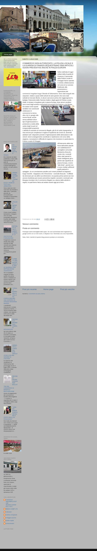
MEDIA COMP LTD (12, 509)
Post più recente (29, 289)
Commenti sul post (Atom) (37, 293)
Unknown (9, 512)
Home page (8, 54)
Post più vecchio (67, 289)
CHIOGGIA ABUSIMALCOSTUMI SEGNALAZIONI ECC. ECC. (11, 503)
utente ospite (10, 520)
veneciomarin (10, 523)
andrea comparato (11, 515)
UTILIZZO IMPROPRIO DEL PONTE (14, 206)
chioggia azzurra (11, 518)
